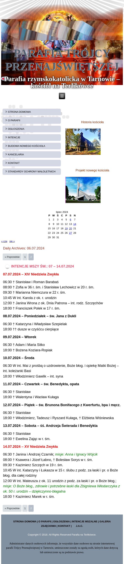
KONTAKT (14, 163)
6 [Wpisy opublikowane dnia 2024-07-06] (70, 219)
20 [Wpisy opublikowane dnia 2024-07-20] (70, 228)
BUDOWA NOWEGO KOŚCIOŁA (26, 145)
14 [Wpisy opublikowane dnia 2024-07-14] (74, 224)
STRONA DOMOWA (19, 111)
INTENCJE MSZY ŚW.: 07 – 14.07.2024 (42, 266)
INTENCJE (14, 137)
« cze (4, 241)
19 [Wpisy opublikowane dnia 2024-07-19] (66, 228)
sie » (12, 241)
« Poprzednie (12, 256)
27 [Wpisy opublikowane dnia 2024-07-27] (70, 232)
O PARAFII (14, 120)
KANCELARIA (16, 154)
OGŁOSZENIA (16, 128)
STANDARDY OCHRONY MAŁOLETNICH (32, 171)
